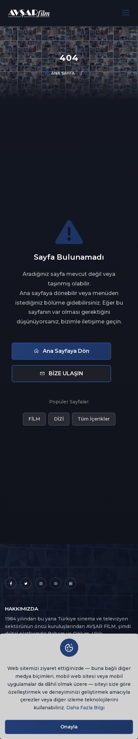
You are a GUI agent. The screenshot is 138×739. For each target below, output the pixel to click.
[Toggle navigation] (124, 13)
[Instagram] (40, 583)
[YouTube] (55, 583)
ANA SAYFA (63, 73)
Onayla (69, 727)
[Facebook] (11, 583)
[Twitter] (26, 583)
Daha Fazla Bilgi (85, 708)
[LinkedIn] (70, 583)
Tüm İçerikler (94, 419)
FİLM (34, 419)
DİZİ (59, 419)
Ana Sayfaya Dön (61, 351)
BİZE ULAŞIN (61, 373)
